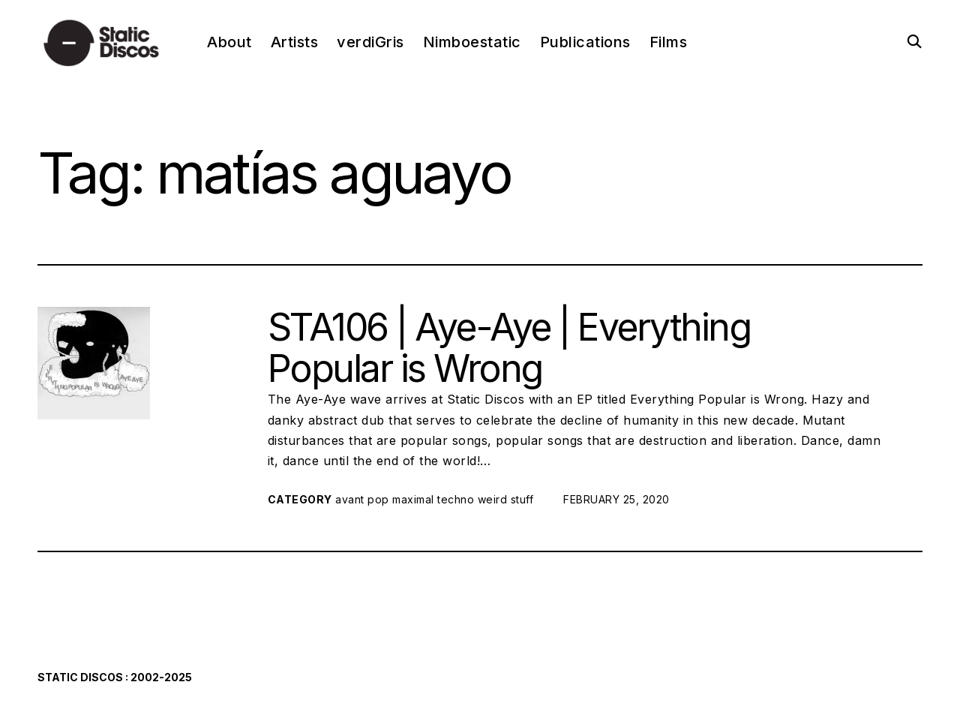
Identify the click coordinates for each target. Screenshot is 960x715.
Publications (585, 42)
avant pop (362, 499)
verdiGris (370, 42)
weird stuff (506, 499)
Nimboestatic (472, 42)
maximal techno (433, 499)
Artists (295, 42)
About (229, 42)
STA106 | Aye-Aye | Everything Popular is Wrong (509, 348)
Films (669, 42)
